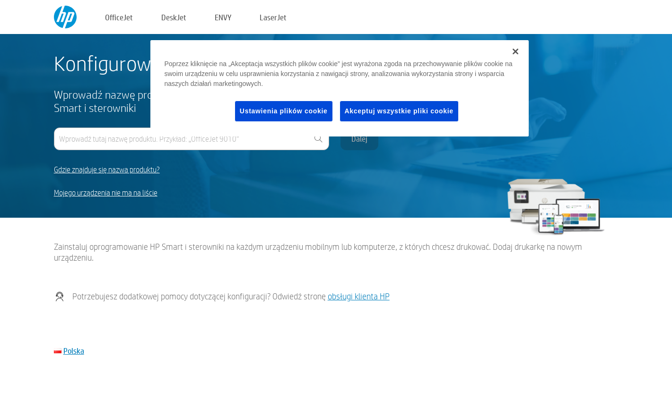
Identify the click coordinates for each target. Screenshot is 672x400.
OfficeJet (119, 17)
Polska (73, 350)
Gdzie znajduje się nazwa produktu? (107, 170)
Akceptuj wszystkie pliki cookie (399, 111)
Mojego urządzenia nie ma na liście (105, 193)
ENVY (223, 17)
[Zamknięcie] (515, 51)
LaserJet (273, 17)
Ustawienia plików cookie (284, 111)
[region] (339, 88)
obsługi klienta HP (359, 296)
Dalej (359, 138)
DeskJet (173, 17)
